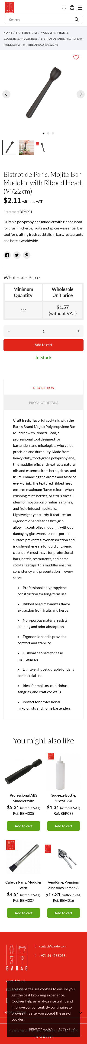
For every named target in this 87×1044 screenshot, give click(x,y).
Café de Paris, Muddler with (23, 885)
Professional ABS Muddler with (23, 798)
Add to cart (43, 344)
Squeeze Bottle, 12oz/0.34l (63, 798)
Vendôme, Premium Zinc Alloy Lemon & (63, 885)
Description (43, 388)
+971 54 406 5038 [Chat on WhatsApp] (52, 955)
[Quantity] (43, 331)
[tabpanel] (43, 94)
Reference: (11, 212)
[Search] (43, 19)
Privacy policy (41, 1029)
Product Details (43, 403)
